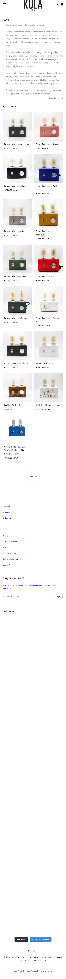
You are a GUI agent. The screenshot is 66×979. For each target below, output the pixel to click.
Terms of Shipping (9, 553)
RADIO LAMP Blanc (44, 363)
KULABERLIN (53, 98)
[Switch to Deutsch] (33, 971)
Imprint (5, 547)
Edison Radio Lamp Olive (15, 276)
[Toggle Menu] (4, 4)
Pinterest (7, 518)
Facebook (6, 506)
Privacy (5, 536)
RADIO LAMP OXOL (13, 405)
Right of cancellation (10, 559)
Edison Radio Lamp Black (15, 186)
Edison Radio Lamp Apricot (47, 144)
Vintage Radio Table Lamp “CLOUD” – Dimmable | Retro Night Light (15, 450)
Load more (33, 476)
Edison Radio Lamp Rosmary (16, 318)
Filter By (9, 106)
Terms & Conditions (10, 541)
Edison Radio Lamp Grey (15, 231)
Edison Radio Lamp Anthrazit (16, 144)
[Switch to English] (19, 971)
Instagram (6, 512)
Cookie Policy (8, 565)
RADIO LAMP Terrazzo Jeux (48, 405)
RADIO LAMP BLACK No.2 (16, 363)
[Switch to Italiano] (46, 971)
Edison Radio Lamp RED (46, 276)
